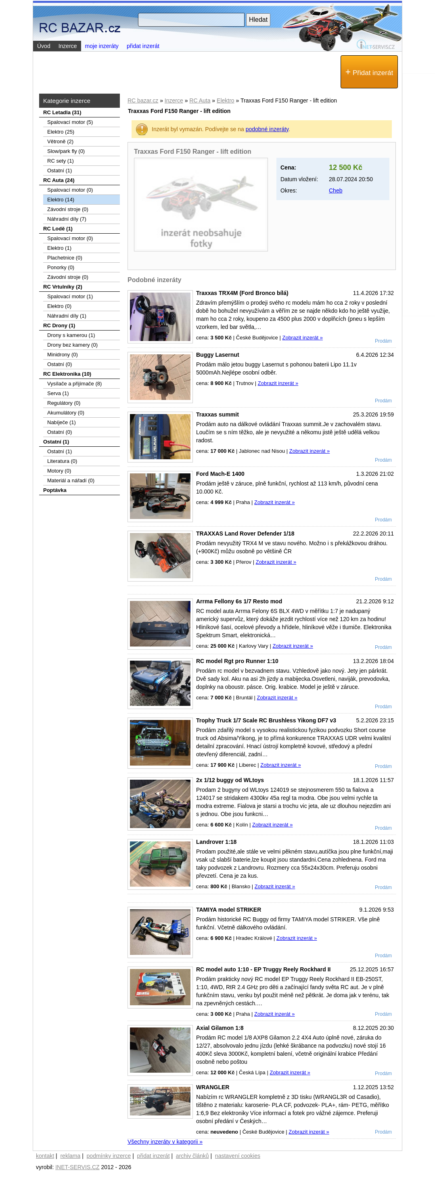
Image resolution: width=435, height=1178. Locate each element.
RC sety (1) (60, 161)
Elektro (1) (59, 248)
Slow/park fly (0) (66, 151)
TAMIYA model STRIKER (228, 909)
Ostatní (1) (59, 170)
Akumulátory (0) (65, 413)
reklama (70, 1156)
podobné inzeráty (267, 129)
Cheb (335, 190)
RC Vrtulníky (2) (62, 287)
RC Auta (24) (59, 180)
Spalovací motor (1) (70, 296)
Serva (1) (58, 393)
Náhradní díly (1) (66, 316)
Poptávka (55, 490)
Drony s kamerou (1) (71, 335)
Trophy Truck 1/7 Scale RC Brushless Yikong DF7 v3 (266, 720)
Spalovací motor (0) (70, 190)
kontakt (45, 1156)
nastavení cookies (237, 1156)
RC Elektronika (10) (67, 374)
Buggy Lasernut (217, 355)
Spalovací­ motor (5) (70, 122)
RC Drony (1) (59, 325)
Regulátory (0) (63, 403)
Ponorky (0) (60, 267)
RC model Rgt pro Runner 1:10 (237, 661)
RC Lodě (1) (58, 229)
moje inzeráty (102, 46)
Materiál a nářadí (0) (70, 480)
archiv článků (192, 1156)
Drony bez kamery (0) (72, 345)
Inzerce (174, 100)
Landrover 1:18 (216, 842)
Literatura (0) (62, 461)
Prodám (383, 341)
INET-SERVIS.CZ (77, 1167)
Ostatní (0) (59, 364)
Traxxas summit (217, 414)
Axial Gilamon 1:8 (219, 1028)
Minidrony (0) (62, 355)
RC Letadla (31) (62, 112)
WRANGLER (212, 1087)
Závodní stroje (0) (67, 209)
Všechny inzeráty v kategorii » (165, 1141)
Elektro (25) (60, 132)
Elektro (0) (59, 306)
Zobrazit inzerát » (302, 338)
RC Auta (199, 100)
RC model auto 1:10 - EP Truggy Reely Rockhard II (263, 969)
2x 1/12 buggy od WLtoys (230, 780)
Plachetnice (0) (64, 258)
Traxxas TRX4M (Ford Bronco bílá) (242, 293)
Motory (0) (59, 471)
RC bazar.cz (143, 100)
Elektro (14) (60, 200)
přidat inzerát (143, 46)
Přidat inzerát (369, 72)
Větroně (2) (60, 141)
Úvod (43, 46)
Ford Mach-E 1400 (220, 474)
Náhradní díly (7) (66, 219)
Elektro (225, 100)
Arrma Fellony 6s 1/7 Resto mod (239, 601)
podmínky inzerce (109, 1156)
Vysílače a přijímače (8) (74, 384)
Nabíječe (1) (61, 422)
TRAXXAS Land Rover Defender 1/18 (245, 533)
